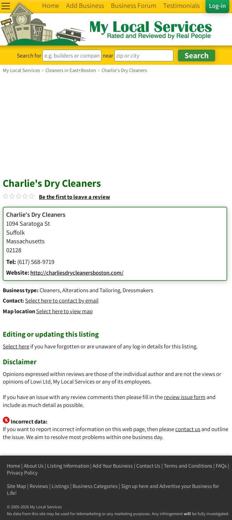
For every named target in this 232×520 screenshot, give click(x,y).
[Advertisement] (116, 125)
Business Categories (95, 486)
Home (13, 465)
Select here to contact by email (61, 300)
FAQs (221, 465)
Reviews (39, 486)
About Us (34, 465)
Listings (60, 486)
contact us (187, 429)
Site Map (16, 486)
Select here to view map (64, 311)
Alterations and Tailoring (91, 290)
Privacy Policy (22, 472)
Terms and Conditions (188, 465)
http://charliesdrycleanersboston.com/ (77, 272)
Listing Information (68, 465)
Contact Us (148, 465)
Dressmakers (138, 290)
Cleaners (50, 290)
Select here (16, 346)
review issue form (184, 397)
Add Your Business (113, 465)
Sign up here (135, 486)
